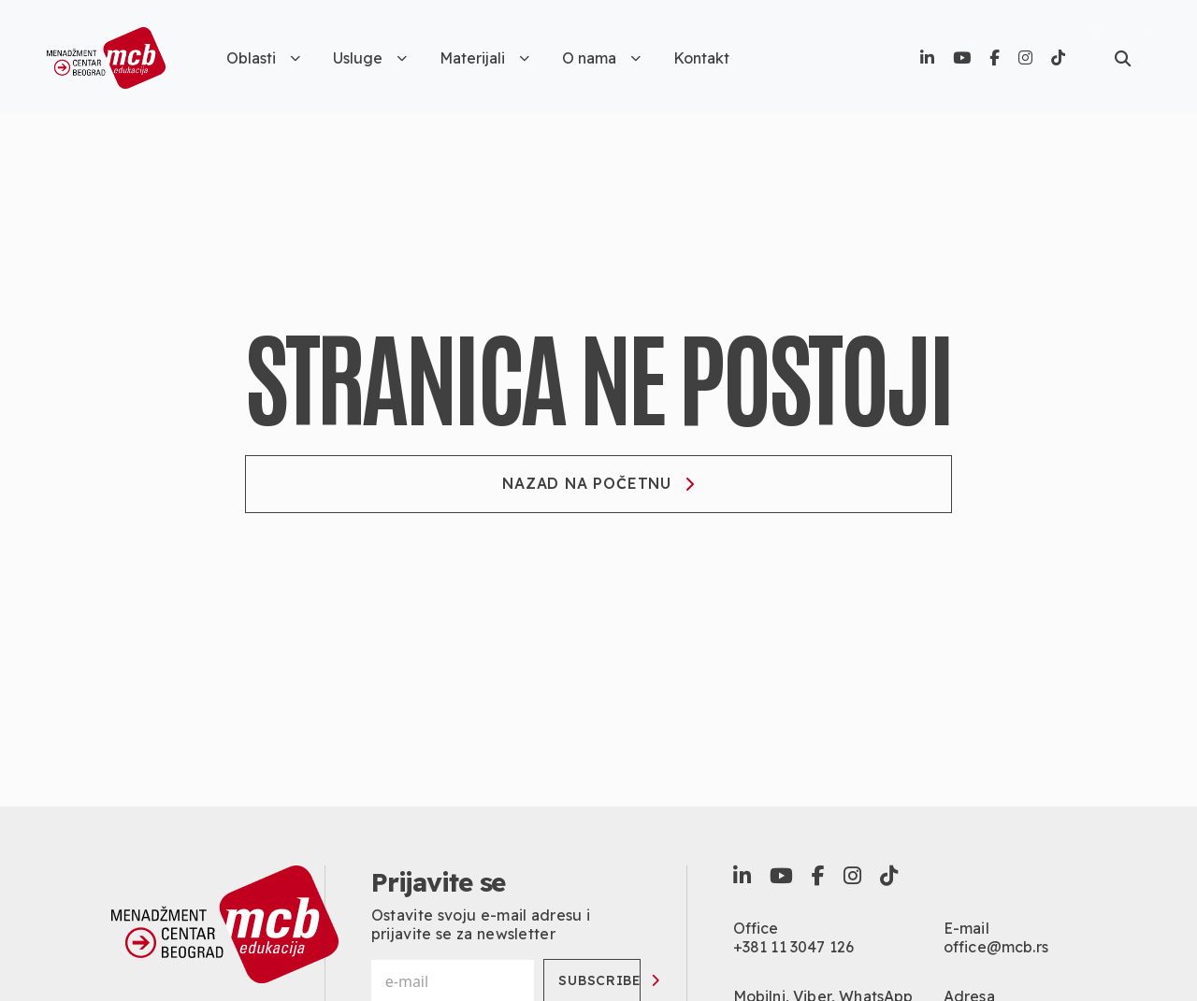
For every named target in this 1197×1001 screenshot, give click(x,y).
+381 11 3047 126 (794, 946)
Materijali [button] (484, 58)
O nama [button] (601, 58)
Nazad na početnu (598, 483)
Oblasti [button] (263, 58)
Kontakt (701, 58)
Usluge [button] (370, 58)
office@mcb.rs (996, 946)
